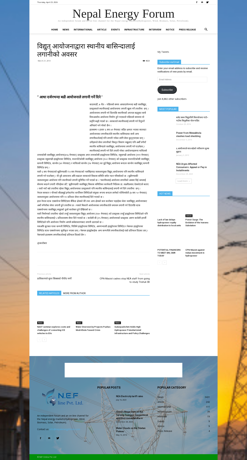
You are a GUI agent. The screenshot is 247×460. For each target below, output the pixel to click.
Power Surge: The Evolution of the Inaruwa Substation (196, 222)
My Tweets (163, 51)
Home (54, 29)
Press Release (187, 29)
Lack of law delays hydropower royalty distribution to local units (169, 222)
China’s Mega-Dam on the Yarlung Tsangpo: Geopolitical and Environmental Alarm (132, 415)
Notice (170, 29)
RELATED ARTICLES (49, 293)
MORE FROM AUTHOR (74, 293)
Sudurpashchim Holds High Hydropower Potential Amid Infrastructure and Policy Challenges (132, 330)
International (83, 29)
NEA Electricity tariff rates (129, 396)
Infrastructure (134, 29)
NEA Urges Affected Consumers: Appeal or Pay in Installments (191, 167)
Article (102, 29)
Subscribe (167, 89)
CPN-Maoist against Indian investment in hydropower (194, 253)
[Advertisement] (93, 82)
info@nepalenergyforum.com (65, 429)
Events (115, 29)
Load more (183, 181)
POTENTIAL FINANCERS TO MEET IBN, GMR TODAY (169, 253)
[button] (206, 29)
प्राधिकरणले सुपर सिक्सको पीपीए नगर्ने (54, 278)
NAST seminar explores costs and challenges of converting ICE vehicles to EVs (53, 330)
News (66, 29)
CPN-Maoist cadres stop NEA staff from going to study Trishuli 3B (125, 280)
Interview (155, 29)
